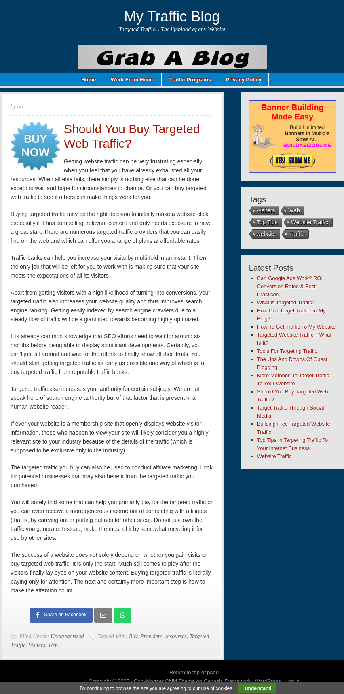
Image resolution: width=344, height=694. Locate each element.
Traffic (296, 234)
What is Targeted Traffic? (286, 302)
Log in (292, 681)
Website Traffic (309, 222)
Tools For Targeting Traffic (287, 351)
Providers (151, 636)
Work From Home (132, 79)
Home (88, 79)
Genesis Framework (227, 681)
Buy (133, 636)
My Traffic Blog (172, 16)
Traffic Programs (190, 79)
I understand (257, 688)
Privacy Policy (244, 79)
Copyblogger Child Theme (164, 681)
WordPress (268, 681)
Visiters (36, 645)
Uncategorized (67, 636)
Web (53, 645)
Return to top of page (194, 672)
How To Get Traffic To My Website (296, 327)
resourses (176, 636)
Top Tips (267, 222)
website (266, 234)
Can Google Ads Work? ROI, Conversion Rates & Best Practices (290, 286)
